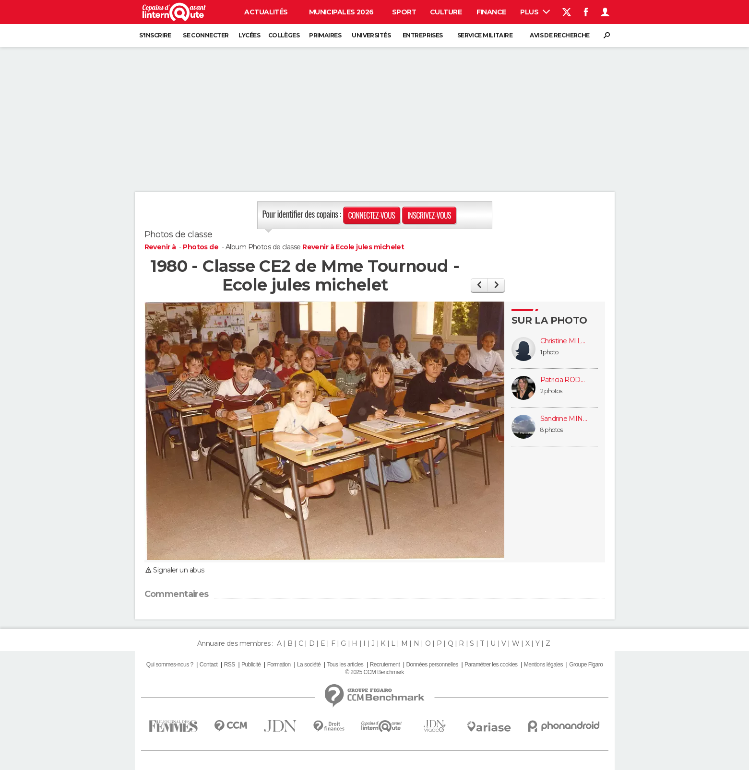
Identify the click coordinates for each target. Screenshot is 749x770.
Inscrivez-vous (429, 215)
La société (309, 664)
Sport (404, 12)
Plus (534, 12)
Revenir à (161, 247)
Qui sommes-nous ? (169, 664)
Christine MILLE (564, 341)
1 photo (549, 352)
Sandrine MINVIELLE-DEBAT (564, 419)
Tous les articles (345, 664)
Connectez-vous (371, 215)
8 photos (551, 429)
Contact (208, 664)
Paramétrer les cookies (490, 664)
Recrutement (385, 664)
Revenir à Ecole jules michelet (353, 247)
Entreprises (423, 35)
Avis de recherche (559, 35)
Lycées (249, 35)
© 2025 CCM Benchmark (374, 672)
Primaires (325, 35)
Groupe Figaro (586, 664)
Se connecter (205, 35)
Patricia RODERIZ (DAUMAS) (564, 380)
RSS (229, 664)
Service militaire (484, 35)
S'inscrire (155, 35)
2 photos (551, 391)
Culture (446, 12)
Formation (279, 664)
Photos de (201, 247)
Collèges (284, 35)
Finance (491, 12)
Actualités (265, 12)
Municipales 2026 (341, 12)
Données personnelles (432, 664)
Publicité (251, 664)
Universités (371, 35)
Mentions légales (543, 664)
